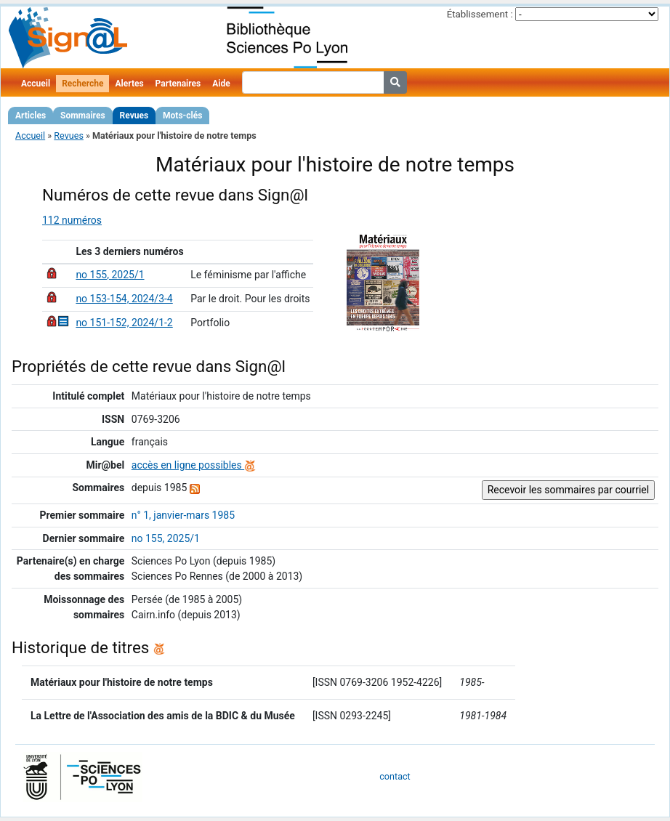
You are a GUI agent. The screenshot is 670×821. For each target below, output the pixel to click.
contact (394, 776)
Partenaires (178, 83)
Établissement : (480, 14)
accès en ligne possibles (194, 465)
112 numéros (72, 220)
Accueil (35, 83)
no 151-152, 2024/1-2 (124, 322)
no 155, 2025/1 (110, 274)
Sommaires (82, 115)
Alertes (129, 83)
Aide (221, 83)
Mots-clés (182, 115)
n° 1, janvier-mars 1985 (183, 515)
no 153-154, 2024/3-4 (124, 298)
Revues (134, 115)
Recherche (82, 83)
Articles (30, 115)
